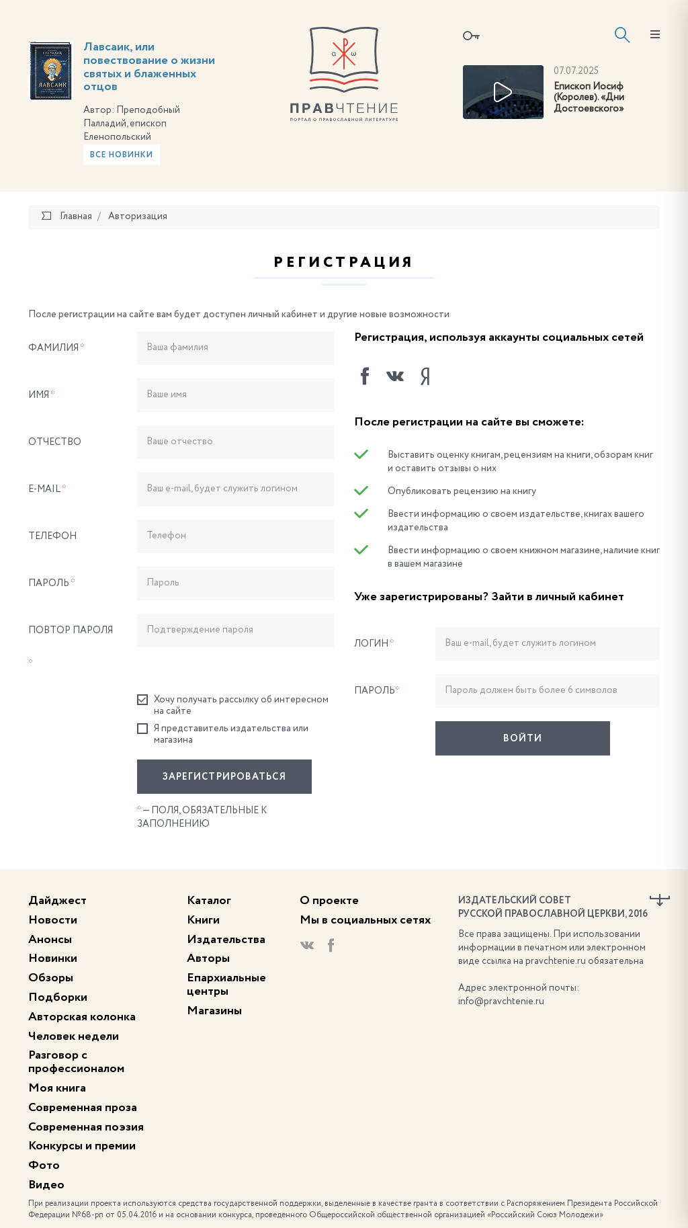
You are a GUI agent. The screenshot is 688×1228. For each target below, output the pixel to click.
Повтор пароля (70, 647)
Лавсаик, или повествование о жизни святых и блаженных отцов (149, 67)
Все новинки (121, 155)
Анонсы (50, 940)
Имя (41, 395)
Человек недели (73, 1036)
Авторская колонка (82, 1017)
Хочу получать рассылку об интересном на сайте (233, 705)
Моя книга (57, 1088)
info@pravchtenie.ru (501, 1001)
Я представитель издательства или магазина (222, 734)
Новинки (52, 958)
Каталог (209, 901)
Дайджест (57, 901)
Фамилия (56, 348)
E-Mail (47, 489)
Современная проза (82, 1108)
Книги (203, 920)
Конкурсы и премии (82, 1146)
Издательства (226, 940)
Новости (52, 920)
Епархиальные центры (226, 984)
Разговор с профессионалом (76, 1062)
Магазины (214, 1011)
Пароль (51, 583)
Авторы (208, 958)
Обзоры (50, 978)
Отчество (54, 442)
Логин (374, 644)
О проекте (329, 901)
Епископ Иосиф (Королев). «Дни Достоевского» (589, 98)
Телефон (52, 536)
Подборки (57, 997)
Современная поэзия (86, 1127)
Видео (46, 1185)
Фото (44, 1165)
